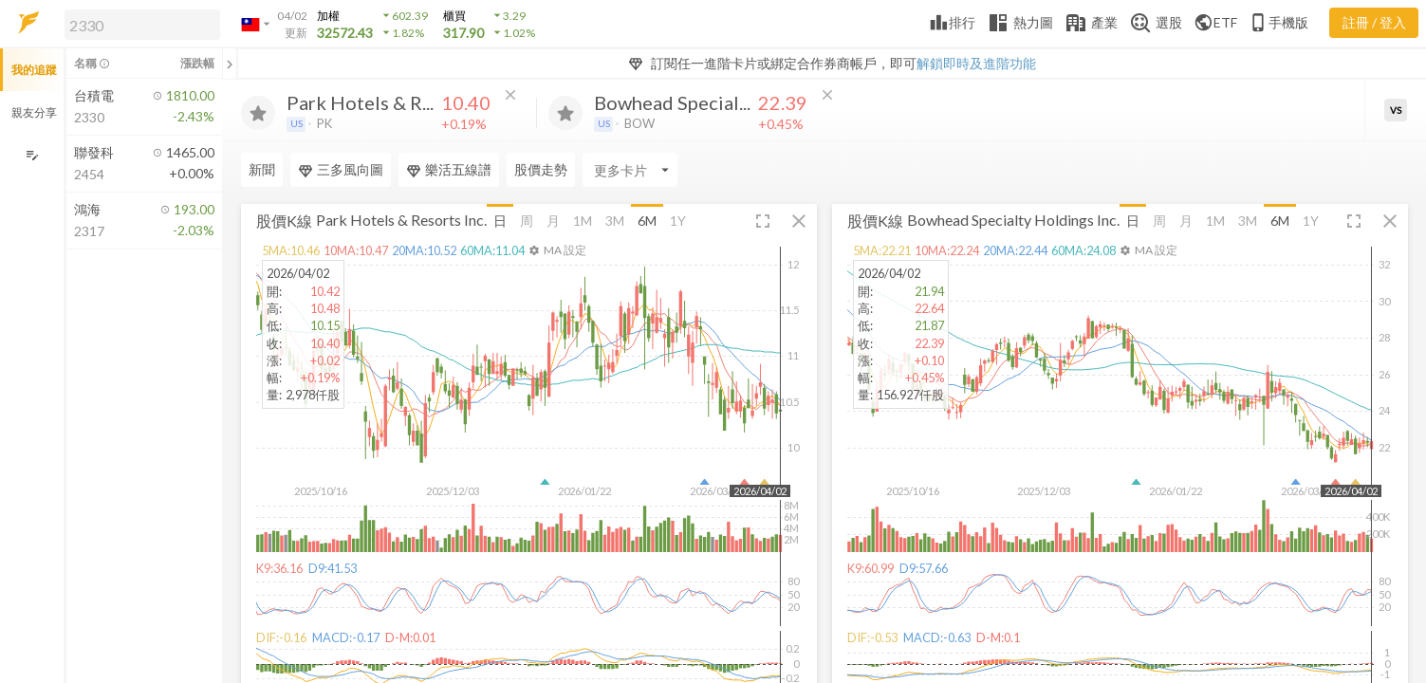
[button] (138, 23)
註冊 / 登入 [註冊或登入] (1374, 22)
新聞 (262, 169)
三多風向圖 (340, 169)
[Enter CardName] (630, 170)
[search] (142, 24)
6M (647, 220)
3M (614, 220)
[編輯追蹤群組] (32, 155)
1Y (678, 220)
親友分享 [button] (34, 112)
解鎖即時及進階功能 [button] (976, 63)
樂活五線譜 (448, 169)
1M (582, 220)
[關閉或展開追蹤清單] (229, 63)
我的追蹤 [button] (34, 70)
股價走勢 (540, 169)
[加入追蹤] (258, 113)
